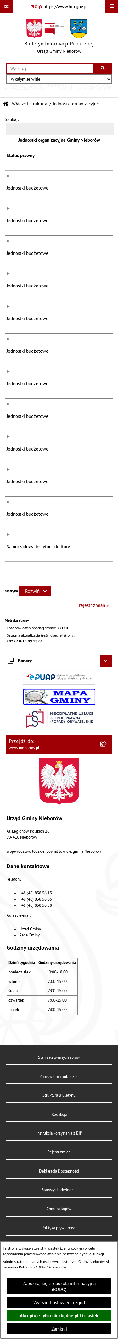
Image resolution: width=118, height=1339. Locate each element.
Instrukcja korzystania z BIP (59, 1178)
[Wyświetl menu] (111, 6)
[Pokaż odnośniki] (6, 6)
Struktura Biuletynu (59, 1140)
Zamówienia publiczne (59, 1121)
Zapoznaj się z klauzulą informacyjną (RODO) (59, 1286)
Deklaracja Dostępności (59, 1216)
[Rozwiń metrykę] (35, 636)
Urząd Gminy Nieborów (78, 192)
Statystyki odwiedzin (59, 1234)
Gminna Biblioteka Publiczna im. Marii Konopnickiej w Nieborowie (82, 584)
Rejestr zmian (59, 1196)
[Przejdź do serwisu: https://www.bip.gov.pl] (59, 6)
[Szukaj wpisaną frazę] (103, 69)
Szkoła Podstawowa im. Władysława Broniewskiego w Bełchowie (82, 398)
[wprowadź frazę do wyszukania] (50, 69)
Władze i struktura (29, 104)
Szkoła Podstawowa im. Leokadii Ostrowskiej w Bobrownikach (78, 438)
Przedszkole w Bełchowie (80, 548)
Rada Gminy (29, 980)
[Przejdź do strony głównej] (59, 37)
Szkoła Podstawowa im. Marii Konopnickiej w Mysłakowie (78, 511)
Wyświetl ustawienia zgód (59, 1302)
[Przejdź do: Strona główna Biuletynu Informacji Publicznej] (5, 104)
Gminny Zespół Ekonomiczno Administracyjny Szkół (77, 260)
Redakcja (59, 1159)
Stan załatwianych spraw (59, 1102)
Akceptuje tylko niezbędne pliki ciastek (59, 1316)
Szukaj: (12, 119)
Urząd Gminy (30, 974)
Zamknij (59, 1329)
